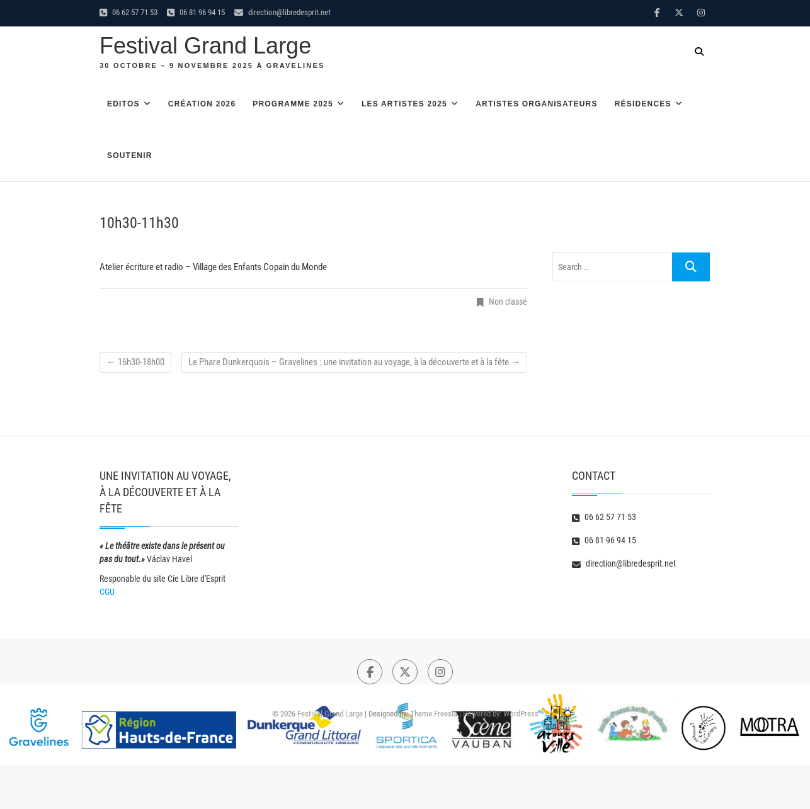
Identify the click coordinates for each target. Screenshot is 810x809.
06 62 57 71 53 (128, 12)
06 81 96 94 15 (196, 12)
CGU (107, 592)
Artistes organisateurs (537, 103)
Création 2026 (202, 103)
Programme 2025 (293, 103)
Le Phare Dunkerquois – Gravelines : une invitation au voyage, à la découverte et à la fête (354, 362)
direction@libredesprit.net (282, 12)
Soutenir (129, 155)
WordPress (521, 713)
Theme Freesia (433, 713)
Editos (123, 103)
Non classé (508, 302)
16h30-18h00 (135, 362)
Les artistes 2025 (404, 103)
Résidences (643, 103)
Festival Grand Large (205, 46)
